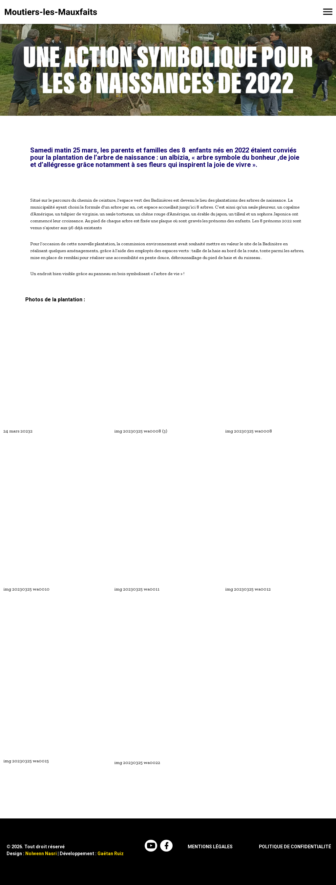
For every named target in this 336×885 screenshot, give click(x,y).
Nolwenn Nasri (41, 853)
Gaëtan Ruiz (110, 853)
